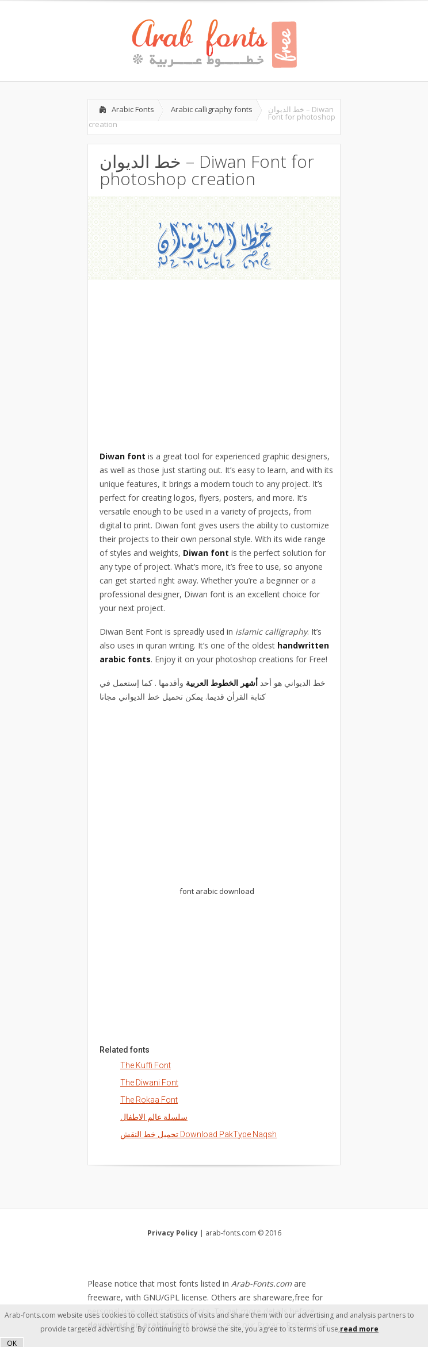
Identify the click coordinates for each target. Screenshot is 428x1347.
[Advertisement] (214, 360)
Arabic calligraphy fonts (212, 109)
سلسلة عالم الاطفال (154, 1117)
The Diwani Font (149, 1082)
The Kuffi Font (145, 1065)
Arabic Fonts (133, 109)
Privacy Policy (172, 1233)
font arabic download (216, 891)
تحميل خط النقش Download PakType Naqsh (198, 1134)
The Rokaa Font (149, 1099)
